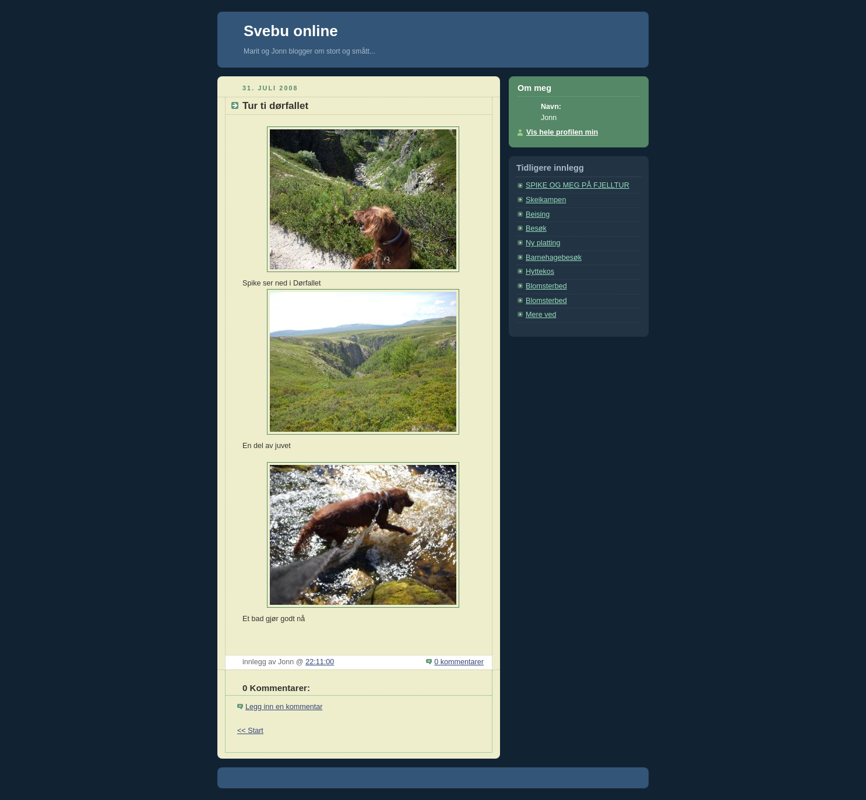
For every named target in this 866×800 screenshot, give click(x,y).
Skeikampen (546, 200)
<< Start (250, 731)
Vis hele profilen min (562, 132)
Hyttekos (540, 271)
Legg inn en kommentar (283, 707)
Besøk (536, 228)
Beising (538, 214)
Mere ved (541, 315)
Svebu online (291, 31)
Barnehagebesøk (554, 257)
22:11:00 (319, 662)
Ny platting (543, 243)
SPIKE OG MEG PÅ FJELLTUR (577, 185)
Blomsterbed (546, 286)
